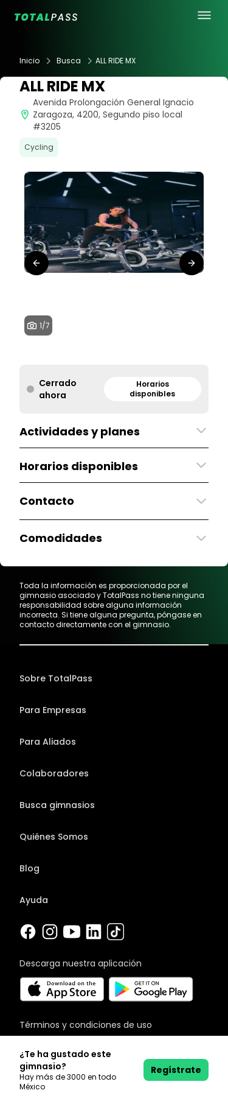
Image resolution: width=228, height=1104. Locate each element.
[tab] (85, 352)
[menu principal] (204, 15)
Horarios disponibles (152, 389)
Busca (69, 61)
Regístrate (176, 1070)
